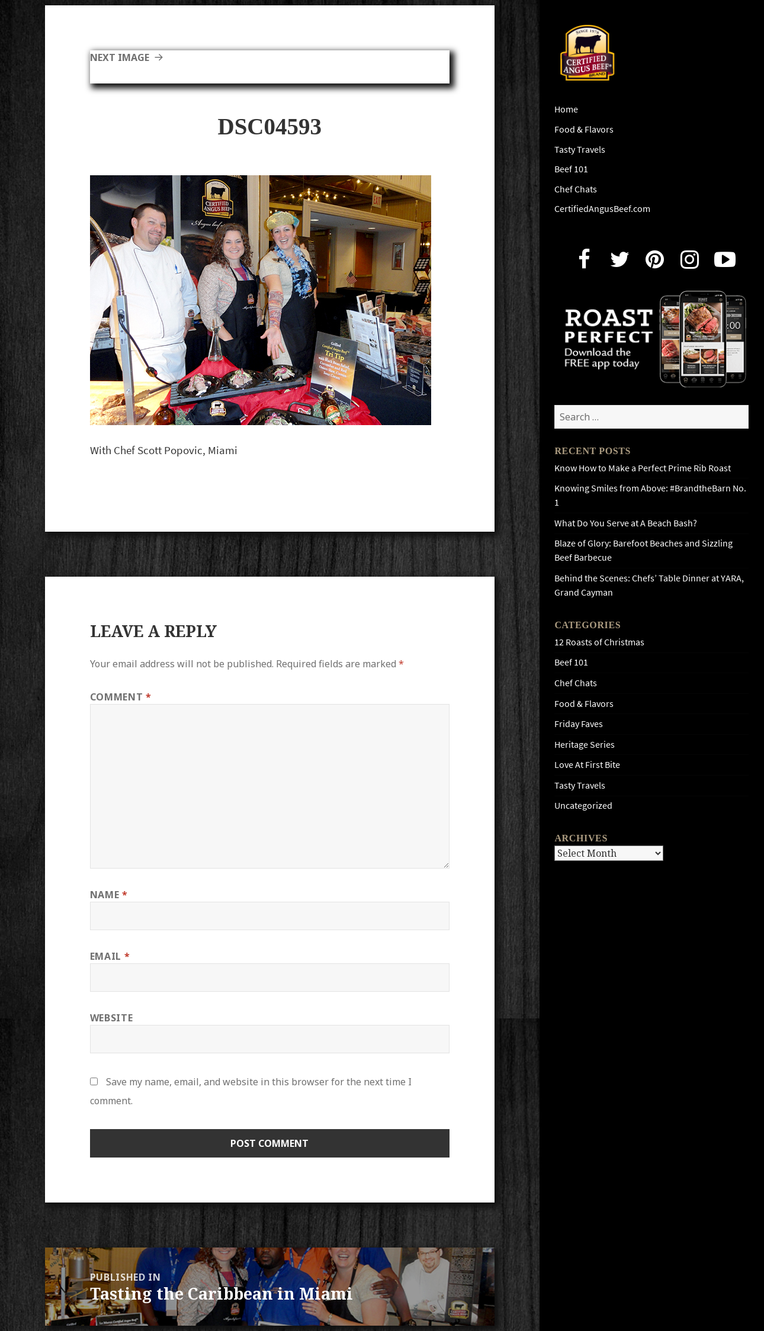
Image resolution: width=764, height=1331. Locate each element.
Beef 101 (571, 169)
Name (109, 894)
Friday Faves (578, 724)
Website (111, 1017)
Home (566, 109)
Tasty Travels (579, 149)
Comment (121, 696)
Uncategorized (583, 805)
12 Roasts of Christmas (599, 642)
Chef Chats (575, 189)
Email (110, 956)
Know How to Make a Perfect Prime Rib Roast (642, 468)
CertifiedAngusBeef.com (602, 208)
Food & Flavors (584, 129)
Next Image (119, 57)
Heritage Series (584, 744)
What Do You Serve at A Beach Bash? (625, 523)
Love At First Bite (587, 764)
